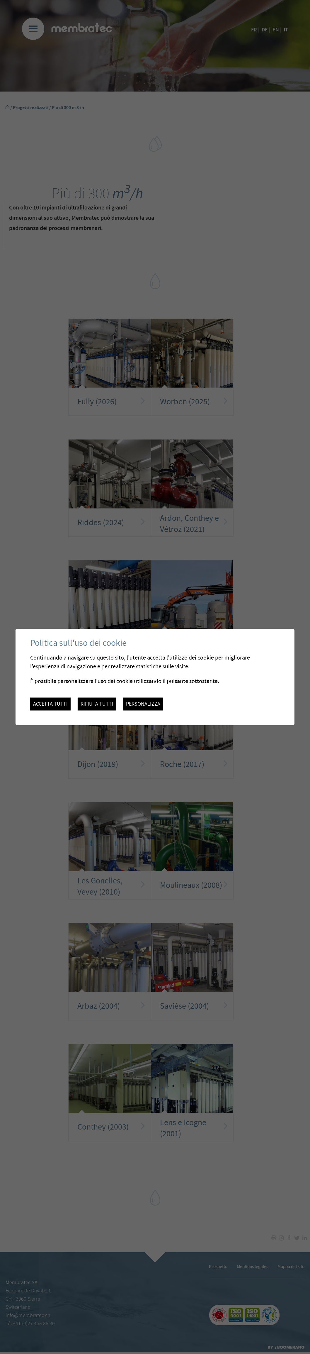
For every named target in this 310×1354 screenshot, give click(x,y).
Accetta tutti (50, 704)
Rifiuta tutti (97, 704)
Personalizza (143, 704)
